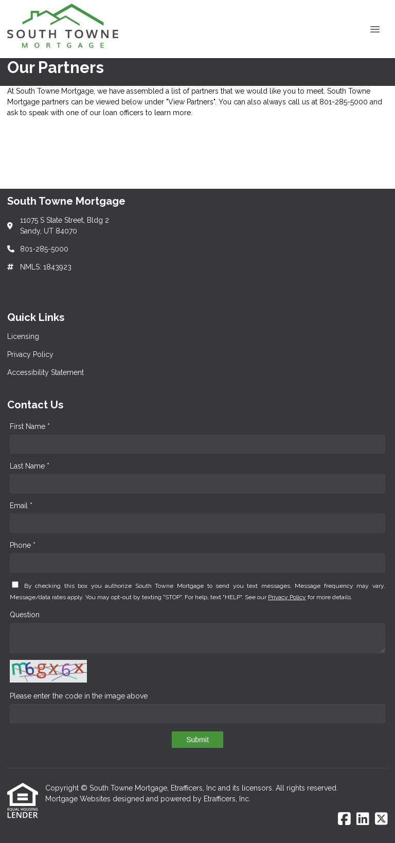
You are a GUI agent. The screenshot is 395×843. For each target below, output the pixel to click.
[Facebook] (344, 819)
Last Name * (29, 466)
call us (299, 102)
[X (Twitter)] (381, 819)
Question (25, 615)
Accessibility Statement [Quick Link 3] (45, 372)
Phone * (22, 545)
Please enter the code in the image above (79, 696)
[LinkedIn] (362, 819)
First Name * (30, 426)
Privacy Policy (287, 597)
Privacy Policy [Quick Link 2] (30, 354)
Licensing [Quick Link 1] (23, 336)
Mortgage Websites (79, 799)
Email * (21, 505)
